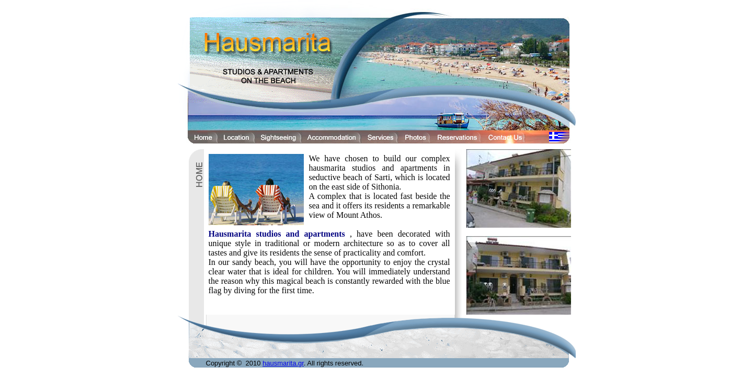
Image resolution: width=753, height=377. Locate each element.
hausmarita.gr (283, 363)
